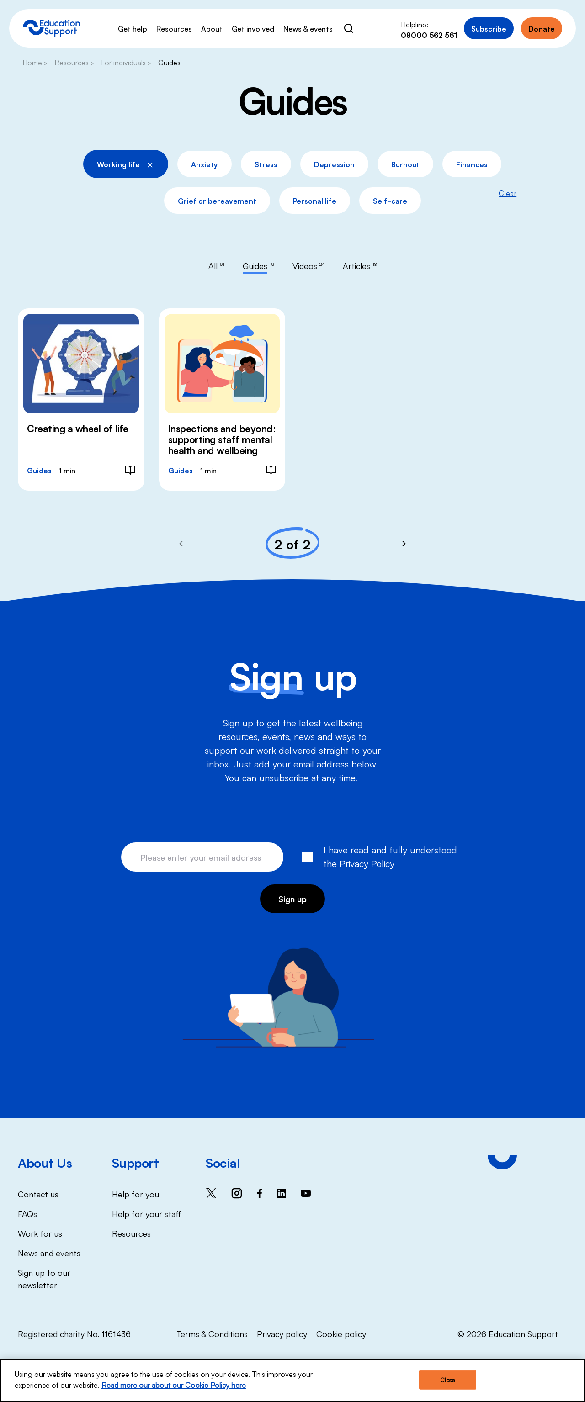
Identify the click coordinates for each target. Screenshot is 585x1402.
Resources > (74, 62)
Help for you (135, 1194)
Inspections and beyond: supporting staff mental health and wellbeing (222, 439)
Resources (174, 28)
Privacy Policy (367, 863)
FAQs (27, 1213)
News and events (49, 1253)
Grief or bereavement (217, 201)
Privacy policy (282, 1333)
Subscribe (488, 28)
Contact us (38, 1194)
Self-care (390, 201)
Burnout (405, 164)
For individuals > (126, 62)
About (212, 28)
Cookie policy (341, 1333)
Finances (472, 164)
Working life (125, 163)
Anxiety (204, 164)
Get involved (253, 28)
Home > (34, 62)
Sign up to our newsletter (44, 1278)
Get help (132, 28)
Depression (334, 164)
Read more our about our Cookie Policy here (173, 1386)
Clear (507, 193)
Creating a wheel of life (77, 428)
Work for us (40, 1233)
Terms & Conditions (212, 1333)
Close (447, 1380)
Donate (541, 28)
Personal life (314, 201)
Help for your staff (146, 1213)
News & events (308, 28)
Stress (266, 164)
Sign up (292, 899)
